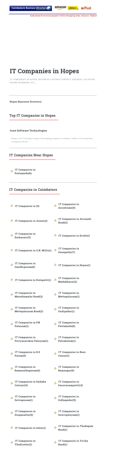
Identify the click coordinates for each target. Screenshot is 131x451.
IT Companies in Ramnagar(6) (68, 368)
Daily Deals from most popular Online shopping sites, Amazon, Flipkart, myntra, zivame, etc (78, 15)
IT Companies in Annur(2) (31, 220)
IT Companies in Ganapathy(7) (68, 250)
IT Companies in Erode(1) (74, 235)
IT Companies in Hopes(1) (74, 265)
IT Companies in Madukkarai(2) (68, 280)
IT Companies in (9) (27, 206)
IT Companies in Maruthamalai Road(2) (29, 294)
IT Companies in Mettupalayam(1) (69, 294)
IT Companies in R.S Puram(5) (27, 354)
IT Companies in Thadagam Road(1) (75, 427)
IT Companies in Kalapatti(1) (33, 280)
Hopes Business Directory (26, 101)
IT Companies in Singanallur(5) (25, 413)
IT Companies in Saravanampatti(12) (70, 383)
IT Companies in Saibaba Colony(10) (30, 383)
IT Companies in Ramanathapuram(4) (27, 368)
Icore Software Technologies (28, 130)
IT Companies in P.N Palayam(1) (27, 324)
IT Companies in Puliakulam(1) (68, 339)
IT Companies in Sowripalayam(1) (69, 413)
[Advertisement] (31, 41)
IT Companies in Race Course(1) (72, 354)
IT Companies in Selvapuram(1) (25, 398)
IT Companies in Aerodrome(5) (68, 206)
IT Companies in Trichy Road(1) (73, 442)
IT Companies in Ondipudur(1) (68, 309)
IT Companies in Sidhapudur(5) (68, 398)
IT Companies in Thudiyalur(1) (25, 442)
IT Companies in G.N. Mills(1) (33, 250)
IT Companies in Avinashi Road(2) (74, 220)
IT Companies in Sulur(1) (30, 428)
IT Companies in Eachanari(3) (25, 235)
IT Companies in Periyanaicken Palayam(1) (31, 339)
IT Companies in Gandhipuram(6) (25, 265)
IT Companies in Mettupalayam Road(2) (29, 309)
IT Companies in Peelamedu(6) (25, 171)
